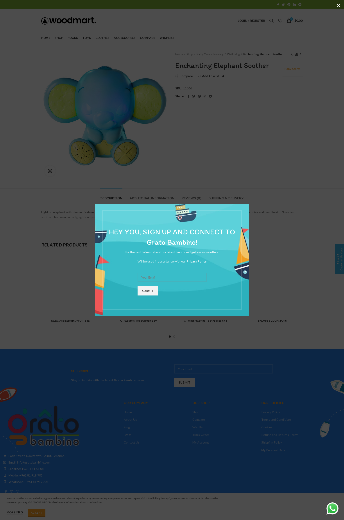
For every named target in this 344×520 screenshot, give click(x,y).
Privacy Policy (196, 261)
